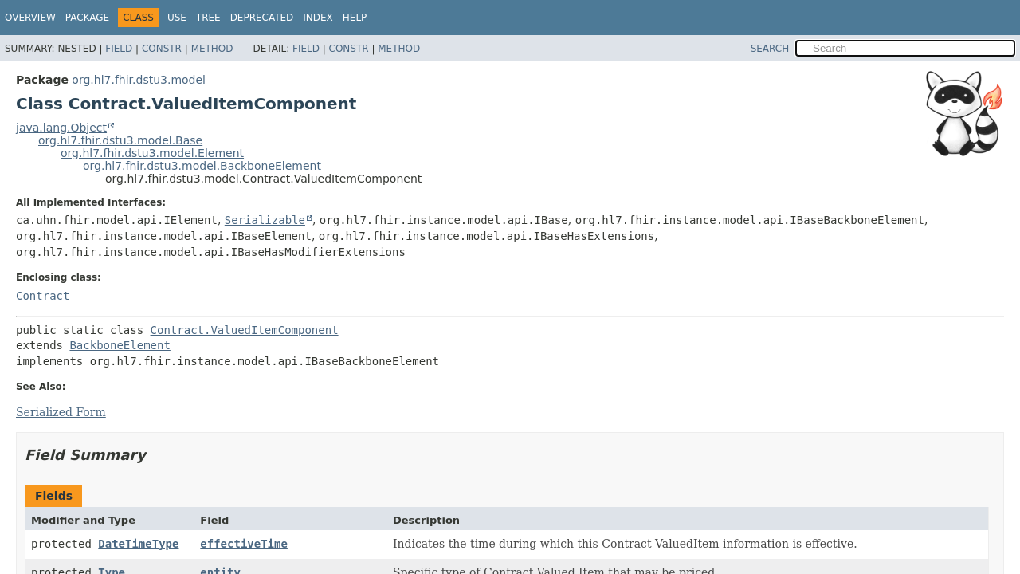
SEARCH (770, 48)
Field (118, 48)
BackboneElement (119, 345)
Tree (208, 17)
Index (318, 17)
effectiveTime (244, 543)
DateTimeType (138, 543)
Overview (30, 17)
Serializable (265, 220)
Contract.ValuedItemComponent (245, 330)
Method (212, 48)
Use (176, 17)
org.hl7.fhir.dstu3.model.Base (120, 140)
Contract (42, 295)
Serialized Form (61, 412)
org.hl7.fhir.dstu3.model (139, 79)
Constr (162, 48)
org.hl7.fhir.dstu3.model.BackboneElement (202, 165)
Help (355, 17)
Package (87, 17)
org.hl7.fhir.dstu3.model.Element (152, 153)
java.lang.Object (61, 127)
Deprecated (262, 17)
